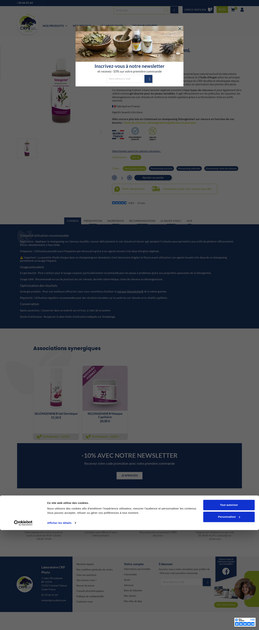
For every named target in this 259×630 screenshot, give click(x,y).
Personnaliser (229, 616)
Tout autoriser (229, 605)
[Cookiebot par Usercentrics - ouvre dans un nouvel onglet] (23, 623)
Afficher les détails (59, 622)
